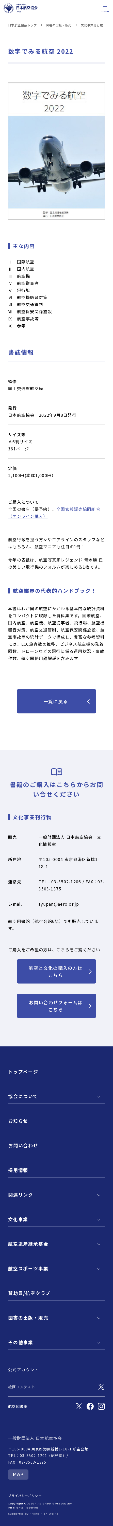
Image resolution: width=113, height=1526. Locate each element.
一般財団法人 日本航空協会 (35, 1438)
